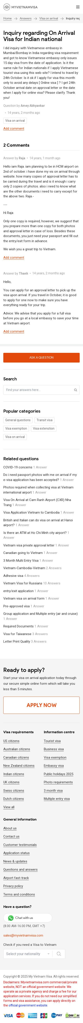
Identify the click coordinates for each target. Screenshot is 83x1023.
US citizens (11, 741)
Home (7, 18)
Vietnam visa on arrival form (31, 598)
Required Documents (25, 626)
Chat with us (20, 918)
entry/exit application (25, 591)
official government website (28, 1005)
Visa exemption (16, 428)
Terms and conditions (19, 894)
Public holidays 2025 (58, 774)
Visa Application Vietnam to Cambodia (38, 512)
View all (8, 807)
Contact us (11, 836)
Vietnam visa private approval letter (36, 545)
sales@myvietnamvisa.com (23, 935)
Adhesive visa (21, 576)
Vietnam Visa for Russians (31, 583)
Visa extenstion (43, 428)
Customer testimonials (20, 845)
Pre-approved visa (23, 606)
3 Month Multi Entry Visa (28, 561)
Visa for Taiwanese (25, 634)
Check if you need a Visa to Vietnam (29, 945)
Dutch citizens (13, 799)
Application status (16, 853)
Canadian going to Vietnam (30, 553)
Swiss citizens (13, 791)
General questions (18, 420)
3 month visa (53, 791)
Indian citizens (13, 774)
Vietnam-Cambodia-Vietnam (32, 568)
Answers (25, 18)
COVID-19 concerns (25, 467)
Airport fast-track (16, 878)
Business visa (54, 749)
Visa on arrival (48, 18)
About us (10, 828)
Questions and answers (20, 870)
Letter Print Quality (24, 641)
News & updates (15, 861)
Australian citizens (16, 749)
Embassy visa (54, 766)
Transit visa (44, 420)
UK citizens (11, 782)
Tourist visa (52, 741)
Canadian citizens (16, 757)
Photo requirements (58, 782)
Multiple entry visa (57, 799)
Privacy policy (13, 886)
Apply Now (42, 705)
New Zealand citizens (19, 766)
